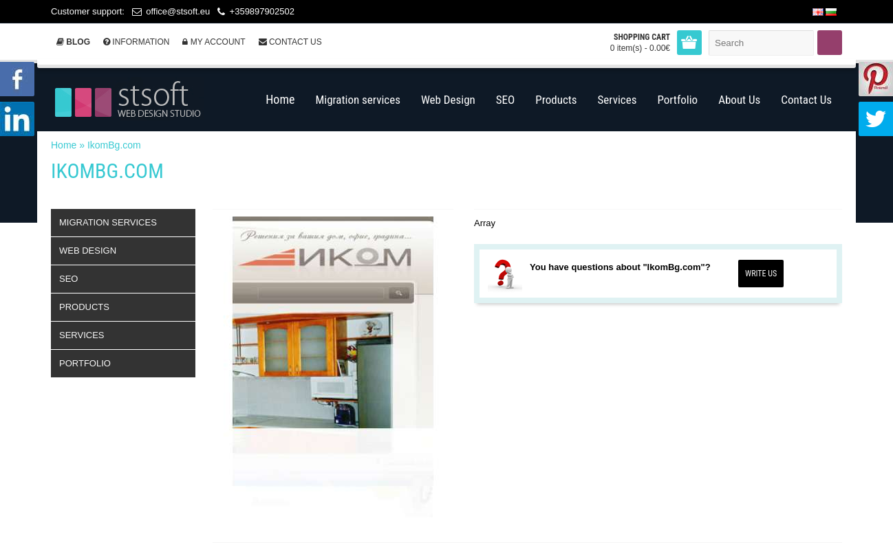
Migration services (108, 222)
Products (84, 307)
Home (63, 145)
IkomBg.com (114, 145)
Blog (73, 42)
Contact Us (290, 42)
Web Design (87, 250)
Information (136, 42)
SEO (68, 279)
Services (82, 335)
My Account (213, 42)
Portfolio (85, 363)
